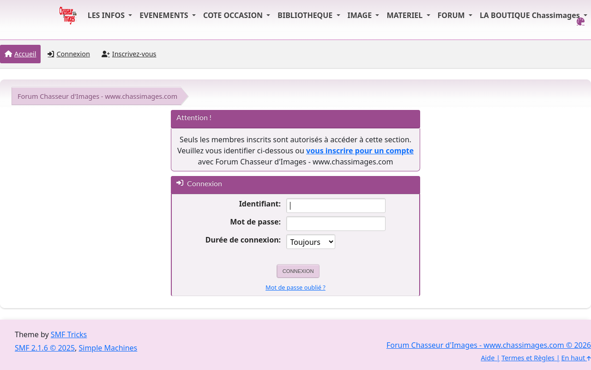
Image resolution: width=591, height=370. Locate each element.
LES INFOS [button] (107, 15)
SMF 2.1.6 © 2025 (45, 348)
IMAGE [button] (361, 15)
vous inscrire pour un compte (360, 151)
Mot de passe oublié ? (295, 287)
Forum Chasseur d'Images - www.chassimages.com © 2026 (488, 345)
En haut (576, 357)
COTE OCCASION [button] (234, 15)
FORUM (452, 15)
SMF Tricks (69, 334)
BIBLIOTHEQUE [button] (305, 15)
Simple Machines (108, 348)
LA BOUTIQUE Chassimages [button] (531, 15)
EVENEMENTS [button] (164, 15)
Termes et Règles (528, 357)
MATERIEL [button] (405, 15)
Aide (488, 357)
